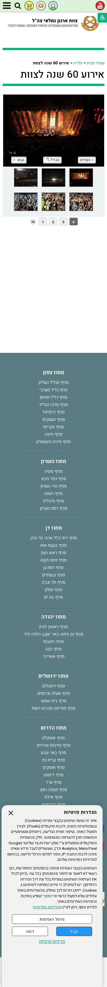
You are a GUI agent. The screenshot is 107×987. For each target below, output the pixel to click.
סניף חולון (53, 590)
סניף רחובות (53, 641)
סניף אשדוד (53, 656)
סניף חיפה (53, 434)
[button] (18, 6)
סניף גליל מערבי (54, 390)
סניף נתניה (53, 471)
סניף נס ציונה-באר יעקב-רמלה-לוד (53, 634)
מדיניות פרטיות (52, 941)
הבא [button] (18, 160)
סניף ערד (54, 782)
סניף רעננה (53, 493)
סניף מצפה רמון (53, 790)
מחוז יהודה (53, 617)
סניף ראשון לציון (53, 627)
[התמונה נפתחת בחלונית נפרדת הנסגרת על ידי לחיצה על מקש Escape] (53, 131)
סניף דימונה (53, 775)
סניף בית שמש (53, 701)
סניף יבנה (53, 649)
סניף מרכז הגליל (53, 405)
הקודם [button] (87, 160)
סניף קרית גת (53, 760)
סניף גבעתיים (53, 575)
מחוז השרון (53, 461)
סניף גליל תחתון (53, 397)
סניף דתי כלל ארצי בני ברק (53, 538)
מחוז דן (53, 528)
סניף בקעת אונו (53, 545)
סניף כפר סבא (53, 479)
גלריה (77, 63)
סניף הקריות (53, 427)
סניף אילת (53, 797)
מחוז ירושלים (53, 676)
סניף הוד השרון (54, 486)
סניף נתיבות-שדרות (53, 745)
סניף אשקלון (53, 738)
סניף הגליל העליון (54, 382)
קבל (74, 931)
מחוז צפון (53, 372)
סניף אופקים (54, 767)
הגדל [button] (53, 160)
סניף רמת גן (53, 567)
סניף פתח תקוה (53, 560)
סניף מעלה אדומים (53, 693)
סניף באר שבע (53, 753)
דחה (30, 931)
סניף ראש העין (53, 553)
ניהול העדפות (52, 919)
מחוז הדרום (53, 728)
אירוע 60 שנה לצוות (62, 74)
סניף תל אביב (53, 582)
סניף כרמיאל (54, 412)
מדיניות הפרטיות (46, 907)
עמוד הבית (95, 63)
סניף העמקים (53, 419)
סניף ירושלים (53, 686)
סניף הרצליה (53, 501)
